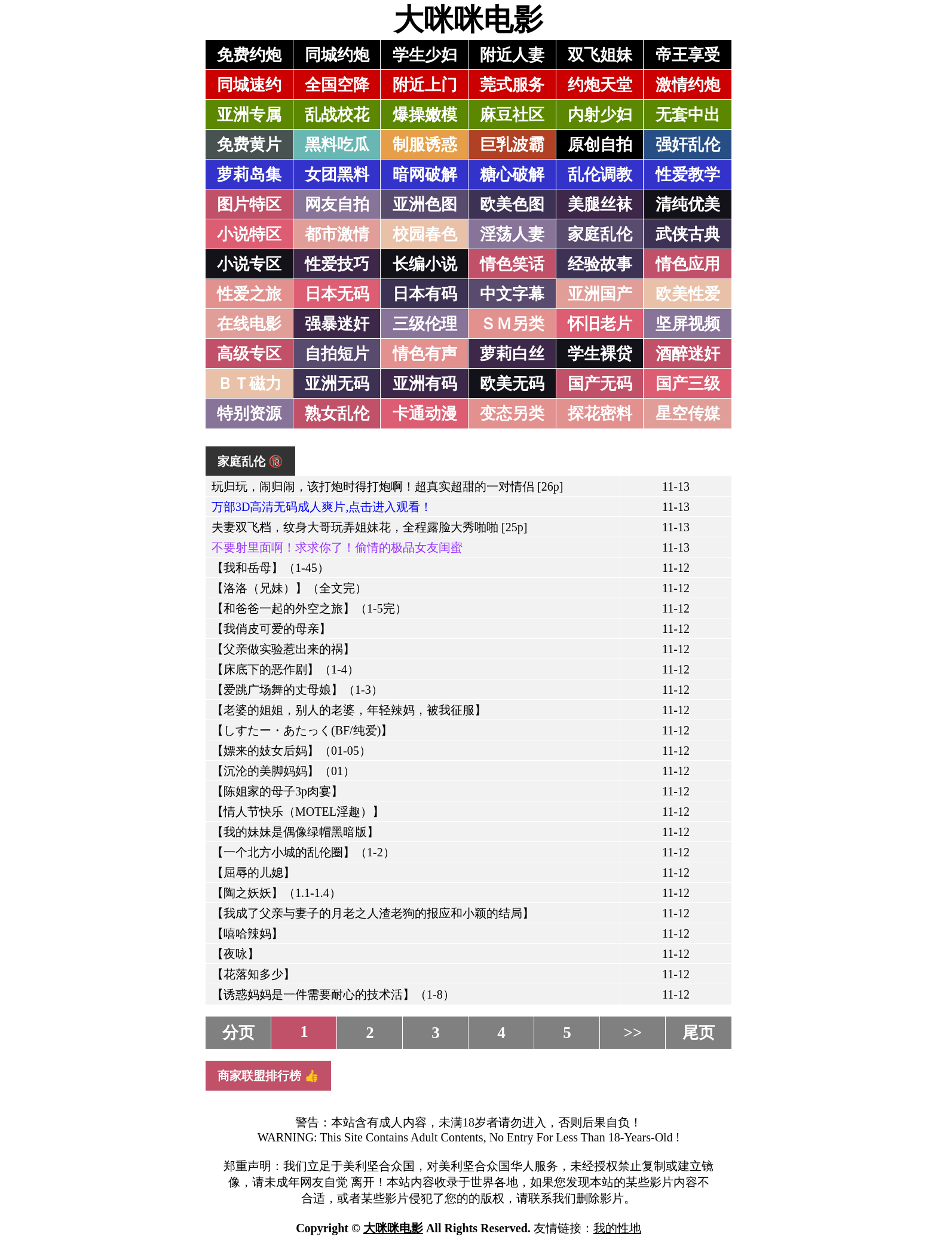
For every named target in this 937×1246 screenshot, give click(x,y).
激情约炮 (688, 85)
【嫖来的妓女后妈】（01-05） (291, 750)
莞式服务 (512, 85)
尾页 (698, 1033)
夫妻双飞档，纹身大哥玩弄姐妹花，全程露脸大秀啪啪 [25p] (369, 527)
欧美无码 (512, 384)
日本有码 (425, 294)
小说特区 (249, 234)
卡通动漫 (425, 414)
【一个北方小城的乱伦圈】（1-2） (303, 852)
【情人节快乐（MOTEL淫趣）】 (298, 811)
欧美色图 (512, 204)
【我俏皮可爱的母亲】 (271, 628)
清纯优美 (688, 204)
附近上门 (425, 85)
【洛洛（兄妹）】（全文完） (289, 588)
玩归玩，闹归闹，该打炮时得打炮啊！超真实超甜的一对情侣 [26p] (387, 486)
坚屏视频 (688, 324)
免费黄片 (249, 145)
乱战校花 (337, 115)
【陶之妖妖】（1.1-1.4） (276, 892)
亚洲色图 (425, 204)
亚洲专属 (249, 115)
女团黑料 (337, 174)
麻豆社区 (512, 115)
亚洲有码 (425, 384)
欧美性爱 (688, 294)
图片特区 (249, 204)
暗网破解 (425, 174)
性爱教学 (688, 174)
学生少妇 (425, 55)
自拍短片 (337, 354)
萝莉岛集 (249, 174)
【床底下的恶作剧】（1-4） (285, 669)
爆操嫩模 (425, 115)
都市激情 (337, 234)
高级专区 (249, 354)
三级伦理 (425, 324)
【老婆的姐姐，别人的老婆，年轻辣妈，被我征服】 (349, 710)
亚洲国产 (600, 294)
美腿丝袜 (600, 204)
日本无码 (337, 294)
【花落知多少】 (253, 974)
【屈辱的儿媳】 (253, 872)
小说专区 (249, 264)
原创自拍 (600, 145)
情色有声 (425, 354)
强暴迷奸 (337, 324)
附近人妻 (512, 55)
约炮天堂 (600, 85)
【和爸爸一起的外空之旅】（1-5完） (309, 608)
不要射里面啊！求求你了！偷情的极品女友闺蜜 (337, 547)
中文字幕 (512, 294)
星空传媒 (688, 414)
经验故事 (600, 264)
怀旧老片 (600, 324)
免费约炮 (249, 55)
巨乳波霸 (512, 145)
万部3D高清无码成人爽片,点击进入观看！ (322, 506)
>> (633, 1033)
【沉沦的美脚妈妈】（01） (283, 770)
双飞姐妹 (600, 55)
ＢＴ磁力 (249, 384)
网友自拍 (337, 204)
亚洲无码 (337, 384)
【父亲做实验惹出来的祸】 (283, 649)
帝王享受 (688, 55)
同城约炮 (337, 55)
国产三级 (688, 384)
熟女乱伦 (337, 414)
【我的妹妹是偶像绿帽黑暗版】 (295, 831)
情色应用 (688, 264)
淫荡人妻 (512, 234)
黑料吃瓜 (337, 145)
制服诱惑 (425, 145)
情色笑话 (512, 264)
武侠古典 (688, 234)
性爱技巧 (337, 264)
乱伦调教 (600, 174)
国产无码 (600, 384)
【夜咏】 (235, 953)
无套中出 (688, 115)
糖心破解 (512, 174)
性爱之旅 (249, 294)
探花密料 (600, 414)
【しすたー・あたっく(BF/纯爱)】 (302, 730)
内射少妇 (600, 115)
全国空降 (337, 85)
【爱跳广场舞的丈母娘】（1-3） (297, 689)
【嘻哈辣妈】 (247, 933)
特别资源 (249, 414)
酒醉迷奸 (688, 354)
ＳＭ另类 (512, 324)
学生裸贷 (600, 354)
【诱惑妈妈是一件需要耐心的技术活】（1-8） (333, 994)
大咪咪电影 (468, 19)
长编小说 (425, 264)
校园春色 (425, 234)
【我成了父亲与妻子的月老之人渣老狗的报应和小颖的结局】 (373, 913)
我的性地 (617, 1228)
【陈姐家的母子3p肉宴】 (277, 791)
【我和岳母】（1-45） (270, 567)
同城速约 (249, 85)
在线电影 (249, 324)
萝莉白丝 (512, 354)
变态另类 (512, 414)
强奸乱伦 (688, 145)
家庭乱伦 (600, 234)
